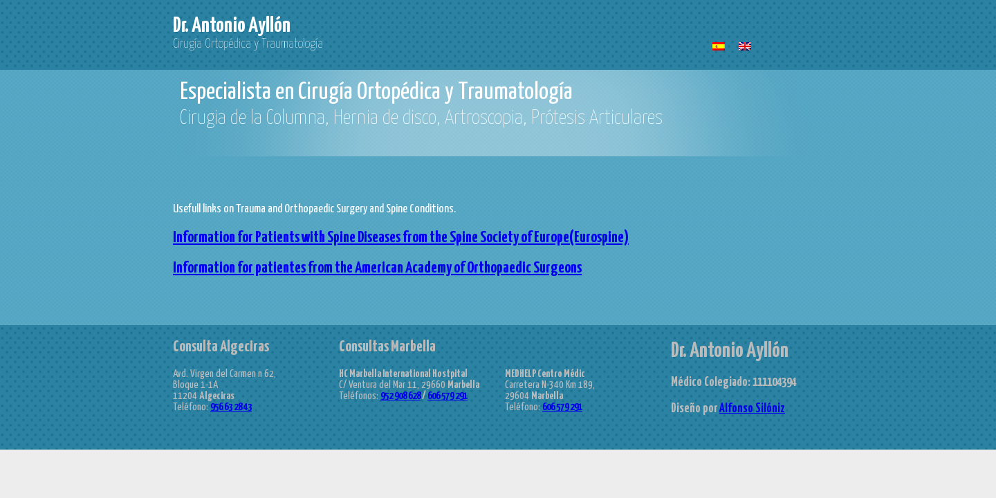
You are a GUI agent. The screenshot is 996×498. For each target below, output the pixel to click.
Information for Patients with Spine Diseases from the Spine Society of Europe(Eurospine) (401, 238)
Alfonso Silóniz (752, 409)
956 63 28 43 (231, 407)
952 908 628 (400, 396)
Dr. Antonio (231, 25)
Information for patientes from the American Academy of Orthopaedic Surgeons (377, 268)
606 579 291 (447, 396)
